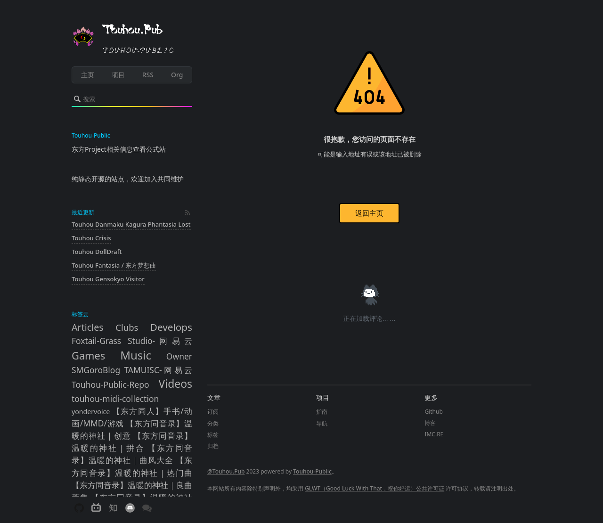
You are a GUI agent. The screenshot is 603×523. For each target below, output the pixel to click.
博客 (430, 423)
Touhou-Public (312, 471)
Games (88, 355)
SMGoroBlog (96, 370)
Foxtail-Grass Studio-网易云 (132, 340)
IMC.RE (433, 434)
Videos (176, 383)
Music (135, 355)
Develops (171, 327)
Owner (179, 356)
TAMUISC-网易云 (158, 370)
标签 (213, 435)
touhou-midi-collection (115, 398)
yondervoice (91, 411)
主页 (87, 74)
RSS (148, 74)
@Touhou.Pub (225, 471)
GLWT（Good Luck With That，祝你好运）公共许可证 (374, 488)
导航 (321, 423)
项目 (118, 74)
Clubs (126, 327)
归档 (213, 446)
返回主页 (369, 213)
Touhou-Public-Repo (110, 384)
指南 (321, 412)
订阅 (213, 412)
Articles (88, 327)
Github (433, 412)
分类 (213, 423)
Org (177, 74)
